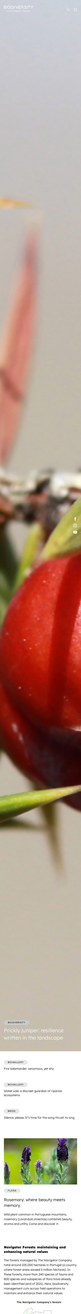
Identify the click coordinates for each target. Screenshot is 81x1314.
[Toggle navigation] (74, 9)
